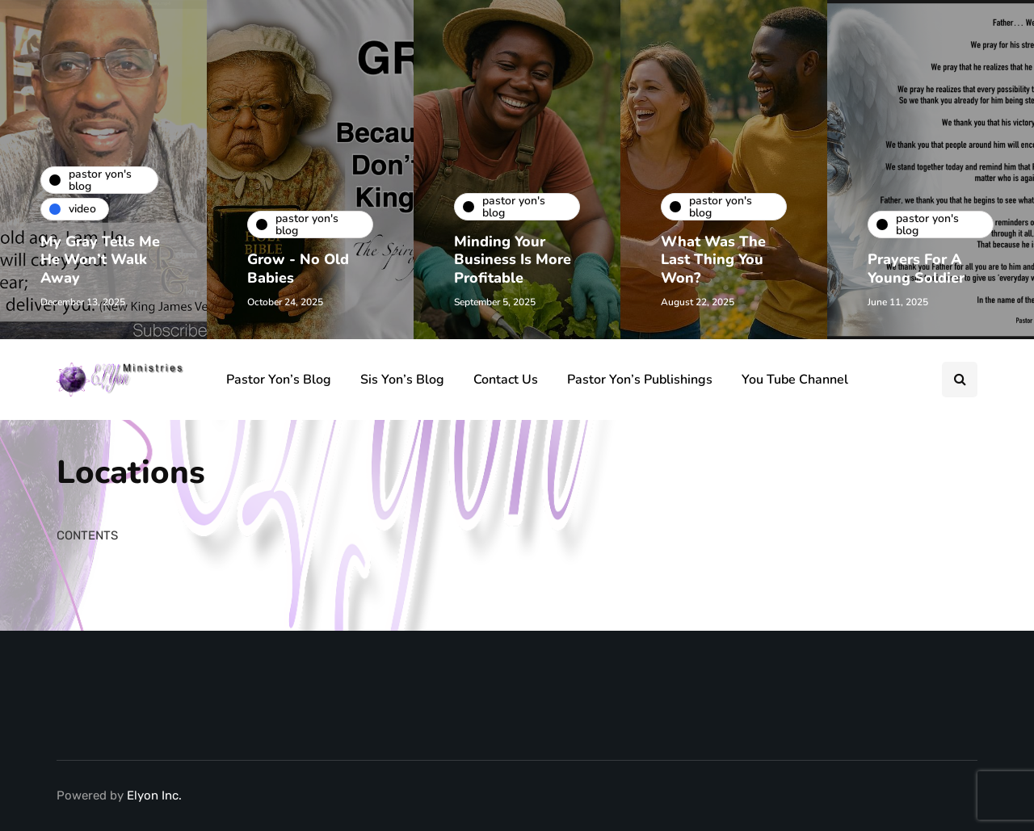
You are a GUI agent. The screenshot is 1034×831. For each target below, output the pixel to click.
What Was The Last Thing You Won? (713, 259)
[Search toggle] (959, 379)
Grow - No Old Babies (298, 268)
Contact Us (505, 379)
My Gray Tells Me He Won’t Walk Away (100, 259)
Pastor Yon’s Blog (278, 379)
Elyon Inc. (154, 795)
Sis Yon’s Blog (402, 379)
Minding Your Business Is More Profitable (512, 259)
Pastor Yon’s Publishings (639, 379)
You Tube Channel (795, 379)
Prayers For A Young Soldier (916, 268)
